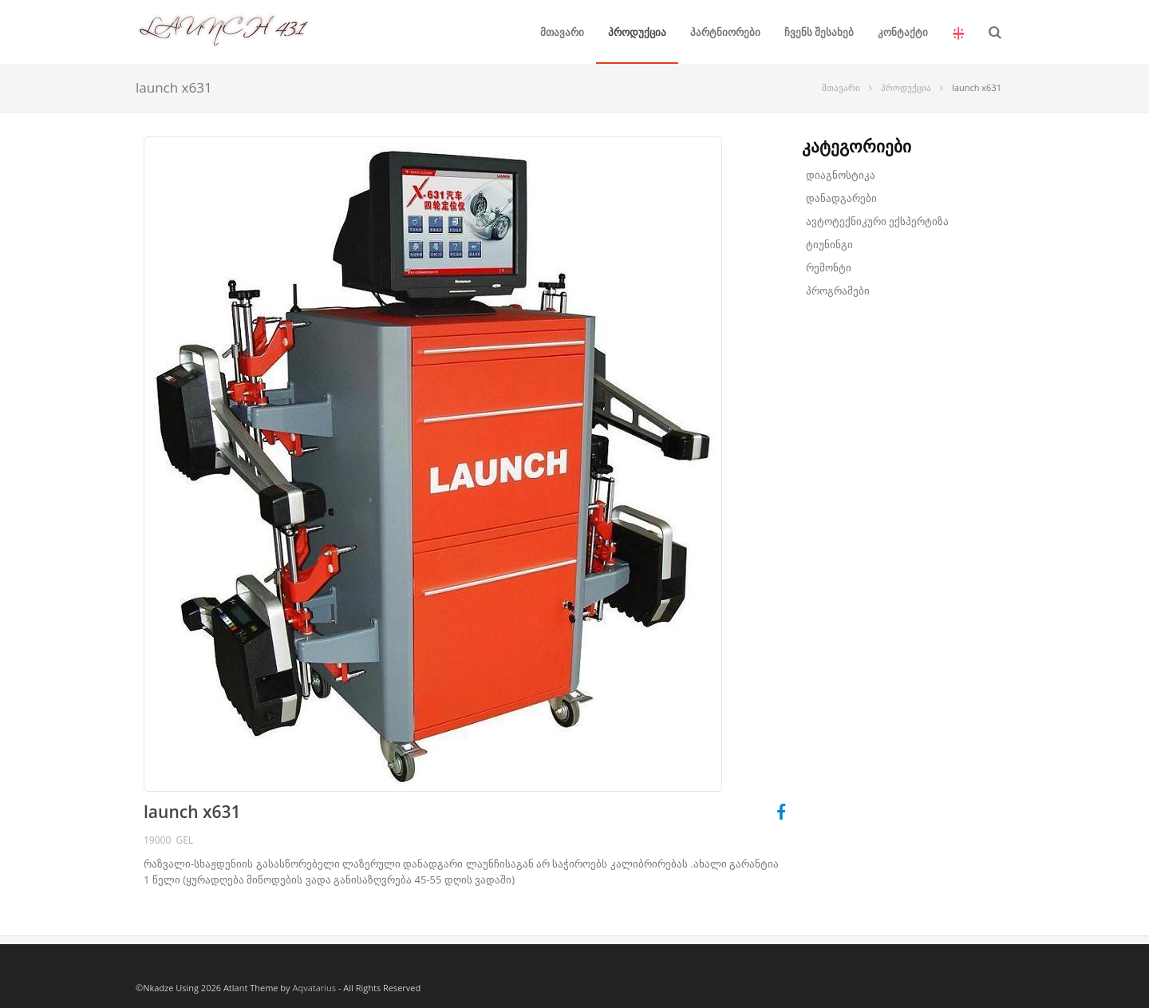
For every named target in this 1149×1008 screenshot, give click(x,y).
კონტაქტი (903, 32)
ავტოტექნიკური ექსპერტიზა (877, 221)
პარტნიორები (725, 32)
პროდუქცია (637, 32)
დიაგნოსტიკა (840, 175)
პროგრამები (838, 290)
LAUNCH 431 (223, 13)
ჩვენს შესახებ (819, 32)
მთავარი (562, 32)
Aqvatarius (314, 988)
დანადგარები (841, 198)
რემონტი (828, 267)
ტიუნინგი (829, 244)
